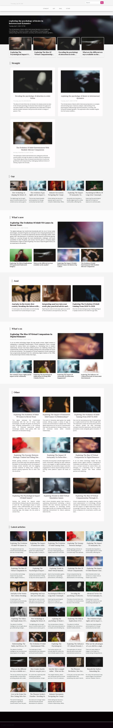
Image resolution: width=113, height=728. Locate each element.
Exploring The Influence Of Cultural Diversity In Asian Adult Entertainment (91, 376)
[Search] (92, 2)
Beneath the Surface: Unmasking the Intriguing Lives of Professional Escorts (94, 672)
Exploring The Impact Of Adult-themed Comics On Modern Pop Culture (67, 264)
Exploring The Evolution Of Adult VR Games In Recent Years (31, 224)
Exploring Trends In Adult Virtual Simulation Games (56, 497)
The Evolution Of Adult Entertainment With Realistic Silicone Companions (32, 148)
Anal (60, 8)
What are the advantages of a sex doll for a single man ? (94, 646)
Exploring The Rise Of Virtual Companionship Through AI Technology (43, 54)
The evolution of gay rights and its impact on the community (37, 195)
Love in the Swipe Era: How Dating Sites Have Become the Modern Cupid (19, 697)
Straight (46, 8)
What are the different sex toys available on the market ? (93, 54)
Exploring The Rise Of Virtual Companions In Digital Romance (31, 335)
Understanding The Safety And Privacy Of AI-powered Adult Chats (18, 646)
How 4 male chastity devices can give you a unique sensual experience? (37, 672)
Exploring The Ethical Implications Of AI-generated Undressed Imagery (21, 264)
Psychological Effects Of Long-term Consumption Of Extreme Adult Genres (94, 195)
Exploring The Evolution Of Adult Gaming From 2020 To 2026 (86, 305)
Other (68, 8)
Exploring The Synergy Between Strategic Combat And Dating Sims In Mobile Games (26, 457)
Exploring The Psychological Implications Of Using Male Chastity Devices (43, 376)
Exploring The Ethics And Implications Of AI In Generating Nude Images (19, 622)
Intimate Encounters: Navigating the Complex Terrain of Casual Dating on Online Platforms (56, 196)
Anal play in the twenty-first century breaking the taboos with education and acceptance (25, 306)
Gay (54, 8)
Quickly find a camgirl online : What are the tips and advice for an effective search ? (56, 672)
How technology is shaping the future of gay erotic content (18, 195)
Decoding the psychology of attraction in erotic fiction (68, 54)
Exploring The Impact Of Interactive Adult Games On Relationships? (56, 415)
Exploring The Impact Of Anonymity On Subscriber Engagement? (75, 196)
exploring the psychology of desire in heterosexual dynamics (26, 22)
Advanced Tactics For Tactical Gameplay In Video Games (94, 595)
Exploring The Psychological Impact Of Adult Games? (19, 54)
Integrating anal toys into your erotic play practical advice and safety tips (55, 306)
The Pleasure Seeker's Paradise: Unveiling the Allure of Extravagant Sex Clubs (38, 697)
